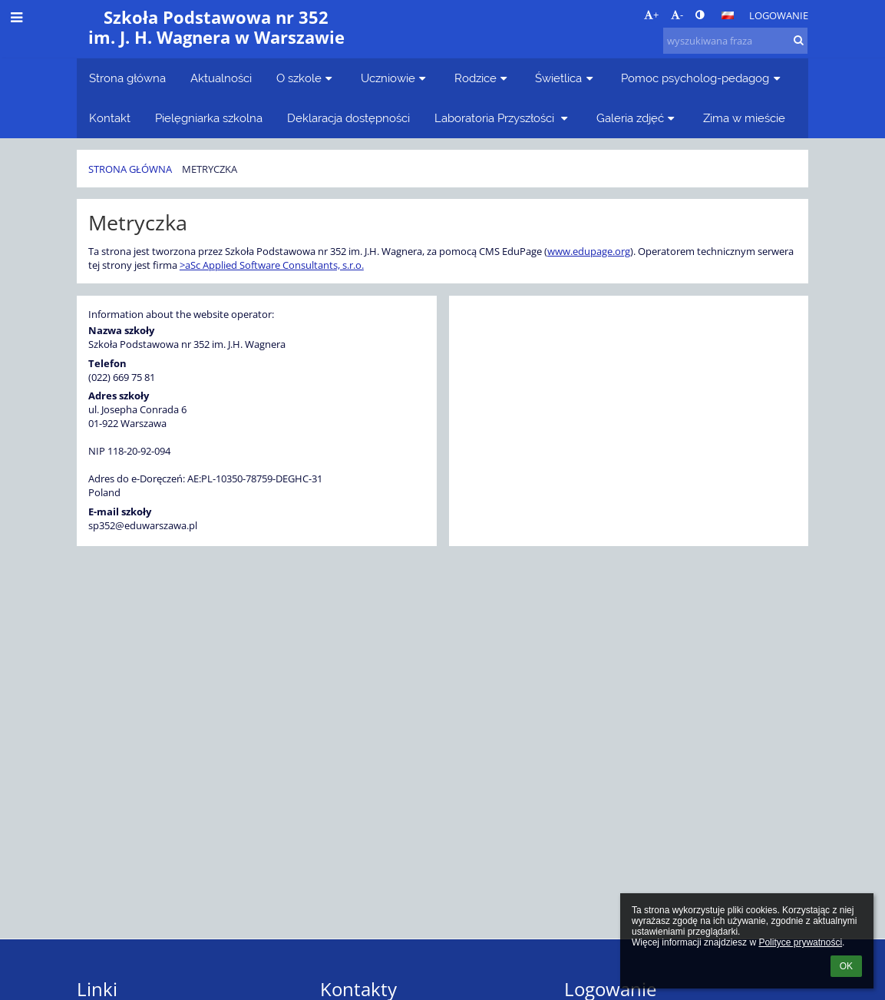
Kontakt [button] (109, 117)
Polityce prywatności (800, 942)
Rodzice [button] (482, 77)
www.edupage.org (588, 251)
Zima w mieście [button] (744, 117)
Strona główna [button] (127, 77)
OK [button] (846, 966)
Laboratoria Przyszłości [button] (503, 117)
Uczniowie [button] (395, 77)
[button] (727, 15)
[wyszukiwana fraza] (735, 41)
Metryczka (209, 169)
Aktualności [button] (221, 77)
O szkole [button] (306, 77)
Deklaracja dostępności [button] (348, 117)
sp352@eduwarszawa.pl (142, 525)
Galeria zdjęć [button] (637, 117)
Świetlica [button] (565, 77)
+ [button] (651, 15)
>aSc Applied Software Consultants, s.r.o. (272, 265)
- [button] (677, 15)
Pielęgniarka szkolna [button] (209, 117)
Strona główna (130, 169)
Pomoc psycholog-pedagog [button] (702, 77)
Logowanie (778, 15)
